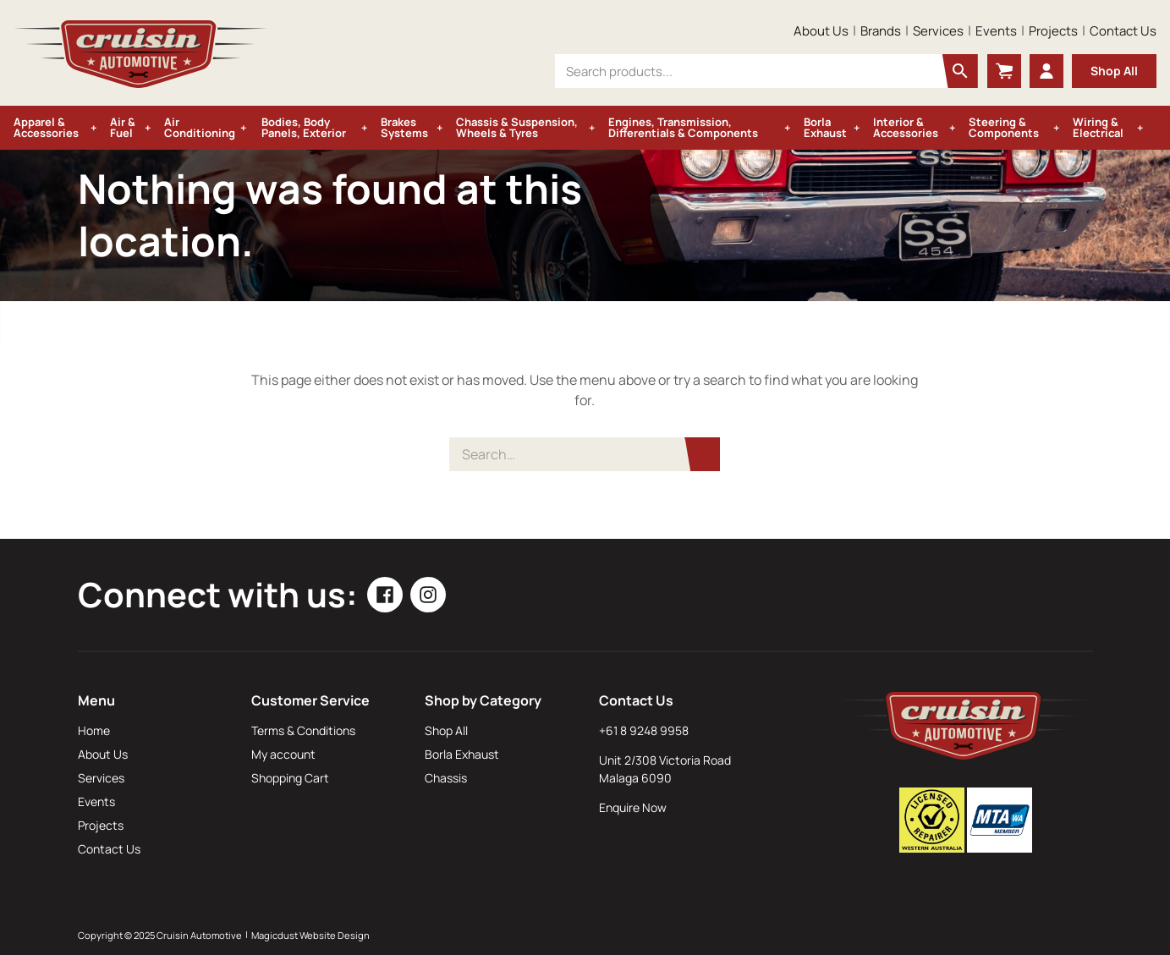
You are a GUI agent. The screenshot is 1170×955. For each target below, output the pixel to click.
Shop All (1114, 71)
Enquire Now (633, 807)
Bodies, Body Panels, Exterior (303, 127)
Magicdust (274, 935)
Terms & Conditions (303, 730)
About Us (821, 31)
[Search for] (584, 454)
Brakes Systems (404, 127)
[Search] (702, 454)
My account (283, 754)
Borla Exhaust (825, 127)
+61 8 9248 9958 (644, 730)
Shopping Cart (290, 778)
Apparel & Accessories (46, 127)
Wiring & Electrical (1098, 127)
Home (94, 730)
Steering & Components (1004, 127)
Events (996, 31)
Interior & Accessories (905, 127)
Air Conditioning (199, 127)
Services (938, 31)
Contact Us (1123, 31)
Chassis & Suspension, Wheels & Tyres (517, 127)
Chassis (446, 778)
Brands (880, 31)
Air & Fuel (122, 127)
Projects (1053, 31)
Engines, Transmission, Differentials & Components (683, 127)
